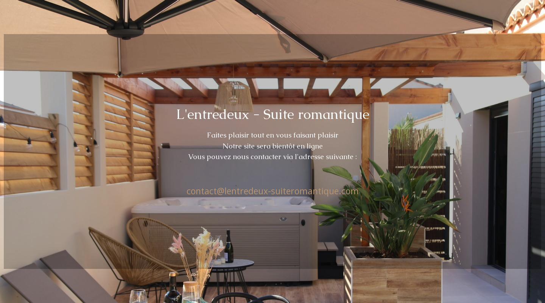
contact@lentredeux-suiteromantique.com (273, 191)
